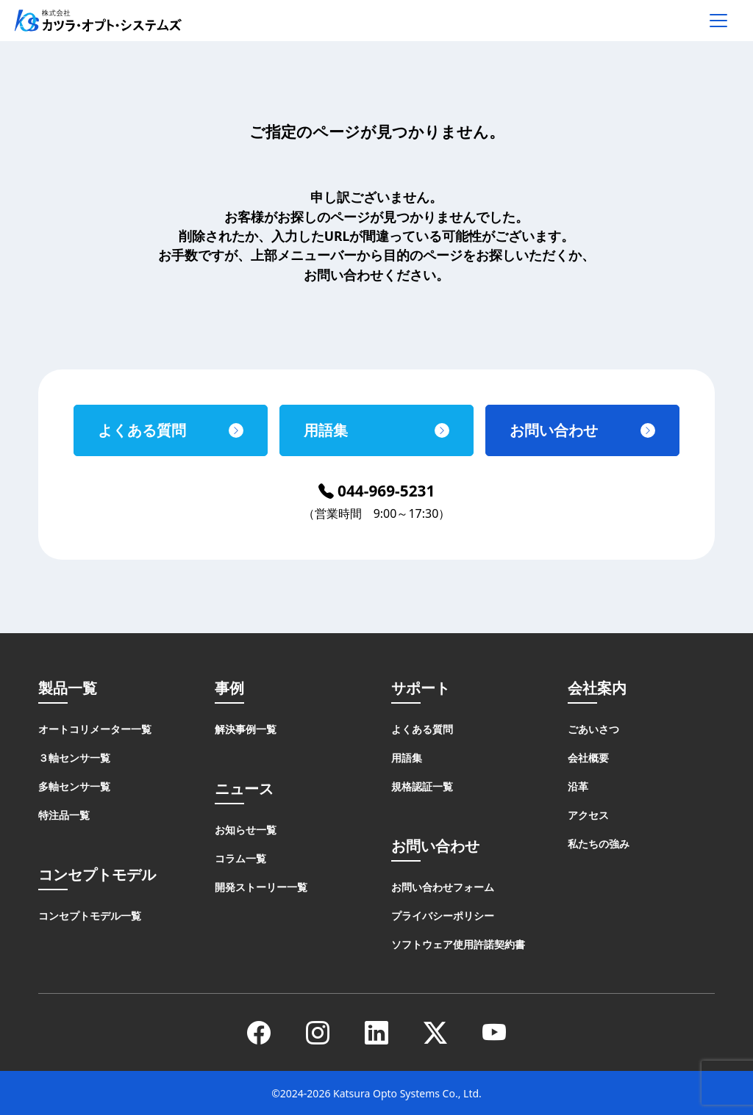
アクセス (588, 815)
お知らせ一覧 (245, 830)
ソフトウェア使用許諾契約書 (458, 944)
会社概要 (588, 758)
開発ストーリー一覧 (261, 887)
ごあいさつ (593, 729)
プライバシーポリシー (442, 916)
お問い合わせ (554, 430)
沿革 (578, 786)
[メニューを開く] (718, 21)
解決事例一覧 (245, 729)
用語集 (326, 430)
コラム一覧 (240, 858)
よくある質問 (142, 430)
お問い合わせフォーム (442, 887)
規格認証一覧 (422, 786)
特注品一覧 (64, 815)
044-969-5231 (376, 490)
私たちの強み (598, 844)
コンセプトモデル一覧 (89, 916)
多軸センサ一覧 (74, 786)
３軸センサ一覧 (74, 758)
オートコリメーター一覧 (94, 729)
